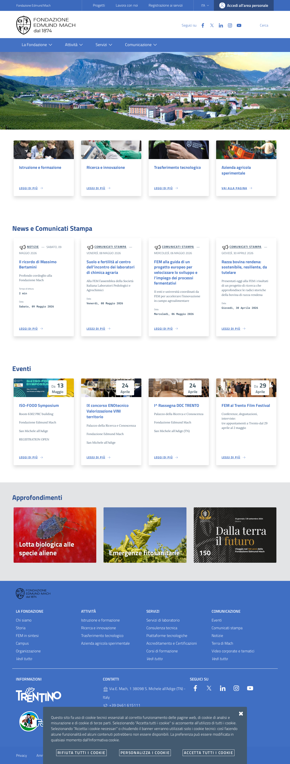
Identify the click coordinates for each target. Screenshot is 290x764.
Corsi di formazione (162, 644)
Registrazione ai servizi (166, 5)
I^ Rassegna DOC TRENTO (175, 401)
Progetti (99, 5)
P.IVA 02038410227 (123, 717)
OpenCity (177, 760)
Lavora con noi (127, 5)
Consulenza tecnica (161, 621)
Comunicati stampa (110, 247)
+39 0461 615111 (121, 698)
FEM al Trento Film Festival (244, 401)
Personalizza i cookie (25, 760)
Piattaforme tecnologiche (166, 629)
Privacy (21, 748)
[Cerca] (268, 25)
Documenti (160, 748)
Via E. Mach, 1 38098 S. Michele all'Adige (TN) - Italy (144, 686)
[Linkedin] (210, 25)
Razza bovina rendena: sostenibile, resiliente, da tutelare (242, 267)
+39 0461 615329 (121, 708)
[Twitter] (200, 25)
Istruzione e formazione (38, 167)
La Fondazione (29, 604)
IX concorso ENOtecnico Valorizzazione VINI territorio (111, 404)
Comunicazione (226, 604)
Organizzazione (28, 644)
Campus (22, 636)
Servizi (153, 604)
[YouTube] (228, 25)
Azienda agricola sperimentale (235, 170)
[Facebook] (191, 25)
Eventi (217, 613)
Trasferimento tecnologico (176, 167)
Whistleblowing (102, 748)
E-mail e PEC (133, 748)
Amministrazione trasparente (58, 748)
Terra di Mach (222, 636)
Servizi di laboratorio (163, 613)
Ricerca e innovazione (105, 167)
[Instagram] (219, 25)
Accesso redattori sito (264, 760)
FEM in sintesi (27, 629)
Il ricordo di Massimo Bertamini (36, 265)
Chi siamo (23, 613)
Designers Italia (236, 760)
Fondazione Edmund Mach (33, 5)
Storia (20, 621)
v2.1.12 (188, 760)
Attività (88, 604)
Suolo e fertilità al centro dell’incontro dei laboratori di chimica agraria (110, 267)
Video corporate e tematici (233, 644)
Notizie (33, 247)
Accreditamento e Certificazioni (171, 636)
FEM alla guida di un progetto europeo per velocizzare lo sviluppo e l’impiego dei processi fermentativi (178, 270)
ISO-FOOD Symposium (37, 401)
